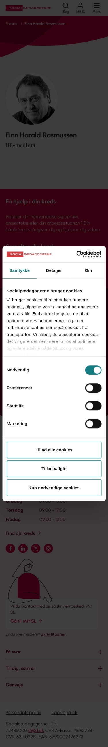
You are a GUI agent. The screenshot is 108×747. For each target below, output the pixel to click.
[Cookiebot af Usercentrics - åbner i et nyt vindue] (76, 254)
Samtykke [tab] (19, 270)
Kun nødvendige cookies (54, 487)
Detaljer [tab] (54, 270)
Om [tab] (88, 270)
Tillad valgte (53, 468)
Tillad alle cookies (53, 449)
